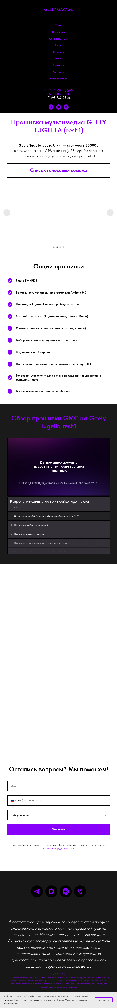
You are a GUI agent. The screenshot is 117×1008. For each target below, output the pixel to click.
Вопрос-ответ (58, 78)
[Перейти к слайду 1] (54, 247)
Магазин (58, 52)
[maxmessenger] (66, 107)
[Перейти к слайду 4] (63, 247)
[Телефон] (80, 891)
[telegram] (51, 107)
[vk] (58, 107)
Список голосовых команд (58, 170)
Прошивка (58, 32)
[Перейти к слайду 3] (60, 247)
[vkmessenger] (66, 891)
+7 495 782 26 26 (58, 97)
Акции (59, 45)
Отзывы (58, 58)
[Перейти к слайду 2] (57, 247)
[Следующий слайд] (110, 212)
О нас (58, 25)
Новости (58, 65)
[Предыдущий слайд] (6, 212)
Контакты (59, 71)
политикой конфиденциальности (58, 848)
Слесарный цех (58, 38)
